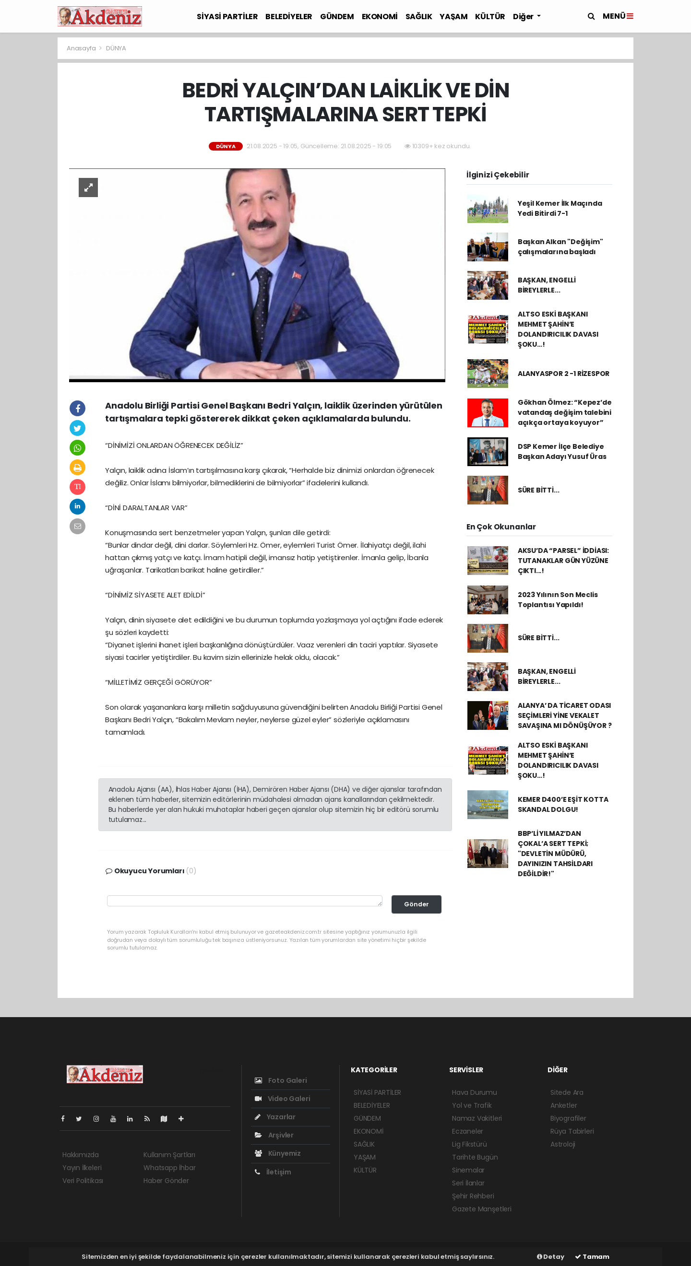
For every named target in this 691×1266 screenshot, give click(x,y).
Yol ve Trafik (472, 1105)
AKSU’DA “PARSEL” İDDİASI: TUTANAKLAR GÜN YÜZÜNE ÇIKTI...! (563, 560)
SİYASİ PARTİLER (227, 16)
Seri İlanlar (468, 1183)
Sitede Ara (567, 1092)
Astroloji (562, 1144)
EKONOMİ (380, 16)
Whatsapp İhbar (169, 1167)
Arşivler (274, 1135)
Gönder (416, 904)
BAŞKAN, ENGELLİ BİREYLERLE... (547, 285)
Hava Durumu (474, 1092)
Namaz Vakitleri (477, 1118)
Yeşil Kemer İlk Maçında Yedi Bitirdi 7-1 (560, 208)
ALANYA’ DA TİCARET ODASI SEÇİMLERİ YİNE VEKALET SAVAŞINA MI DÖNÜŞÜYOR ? (565, 715)
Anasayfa (82, 48)
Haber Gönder (166, 1180)
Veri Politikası (82, 1180)
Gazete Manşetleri (482, 1209)
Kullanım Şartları (169, 1155)
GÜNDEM (337, 16)
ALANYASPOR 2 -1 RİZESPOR (563, 373)
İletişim (273, 1172)
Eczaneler (467, 1131)
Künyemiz (278, 1153)
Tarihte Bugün (475, 1157)
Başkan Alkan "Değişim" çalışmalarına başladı (560, 247)
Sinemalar (468, 1170)
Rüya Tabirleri (572, 1131)
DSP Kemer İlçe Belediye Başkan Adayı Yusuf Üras (562, 451)
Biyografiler (568, 1118)
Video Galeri (282, 1098)
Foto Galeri (281, 1080)
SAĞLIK (418, 16)
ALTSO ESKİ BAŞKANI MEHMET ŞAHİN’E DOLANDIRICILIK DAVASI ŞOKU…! (558, 329)
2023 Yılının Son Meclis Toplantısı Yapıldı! (558, 600)
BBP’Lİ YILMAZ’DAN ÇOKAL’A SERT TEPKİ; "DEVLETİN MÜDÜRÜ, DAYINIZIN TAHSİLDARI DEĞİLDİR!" (555, 854)
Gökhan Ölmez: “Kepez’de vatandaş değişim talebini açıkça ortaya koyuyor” (565, 412)
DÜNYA (116, 48)
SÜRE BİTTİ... (539, 490)
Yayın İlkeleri (81, 1167)
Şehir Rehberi (473, 1196)
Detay (550, 1256)
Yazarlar (275, 1117)
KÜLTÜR (490, 16)
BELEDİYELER (288, 16)
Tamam (592, 1256)
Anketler (563, 1105)
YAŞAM (453, 16)
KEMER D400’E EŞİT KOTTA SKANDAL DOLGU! (563, 804)
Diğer (524, 16)
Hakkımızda (80, 1155)
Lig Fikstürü (469, 1144)
